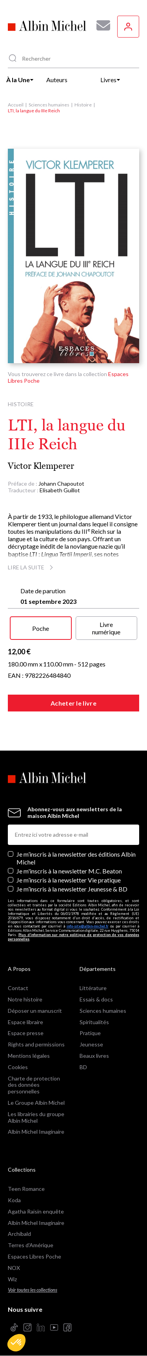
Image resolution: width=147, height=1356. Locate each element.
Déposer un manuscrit (35, 1010)
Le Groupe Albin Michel (36, 1102)
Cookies (18, 1067)
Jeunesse (91, 1044)
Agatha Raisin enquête (36, 1211)
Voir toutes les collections (32, 1290)
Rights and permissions (36, 1044)
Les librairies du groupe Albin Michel (36, 1117)
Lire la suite (31, 567)
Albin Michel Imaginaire (36, 1131)
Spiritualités (94, 1022)
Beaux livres (94, 1055)
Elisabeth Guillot (60, 490)
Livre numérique (106, 628)
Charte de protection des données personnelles (34, 1085)
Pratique (90, 1033)
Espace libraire (25, 1022)
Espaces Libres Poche (34, 1256)
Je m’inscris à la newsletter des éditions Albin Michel (76, 857)
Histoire (83, 105)
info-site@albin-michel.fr (88, 926)
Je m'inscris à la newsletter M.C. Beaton (69, 871)
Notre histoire (25, 999)
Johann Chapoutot (61, 483)
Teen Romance (26, 1188)
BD (83, 1067)
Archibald (19, 1233)
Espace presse (26, 1033)
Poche (40, 628)
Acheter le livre (73, 703)
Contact (18, 988)
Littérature (93, 988)
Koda (14, 1200)
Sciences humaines (49, 105)
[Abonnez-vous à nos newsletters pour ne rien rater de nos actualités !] (100, 25)
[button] (16, 1342)
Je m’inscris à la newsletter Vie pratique (68, 880)
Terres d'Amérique (30, 1245)
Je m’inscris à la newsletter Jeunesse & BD (71, 889)
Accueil (16, 105)
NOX (14, 1267)
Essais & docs (96, 999)
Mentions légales (29, 1055)
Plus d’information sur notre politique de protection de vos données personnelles (73, 937)
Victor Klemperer (41, 466)
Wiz (12, 1279)
